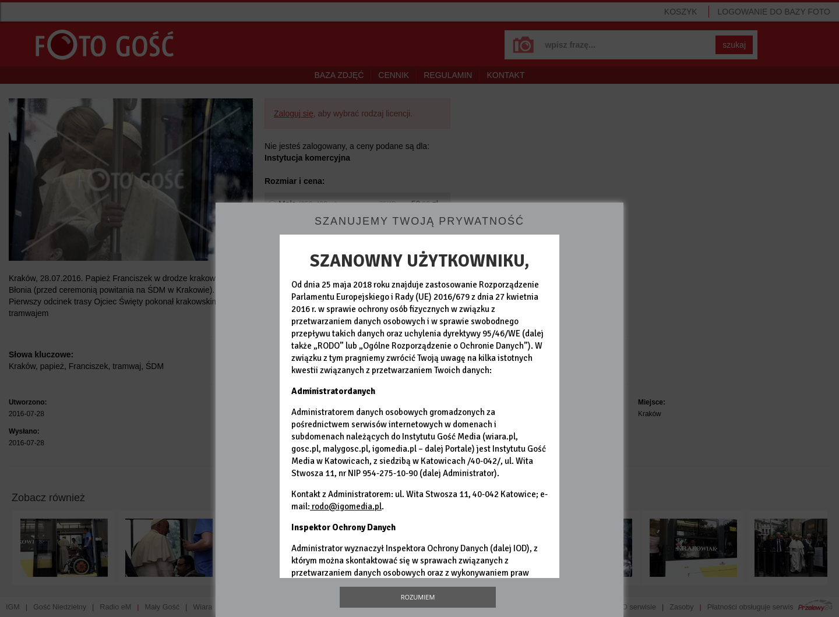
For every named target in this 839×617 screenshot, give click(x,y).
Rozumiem (418, 597)
